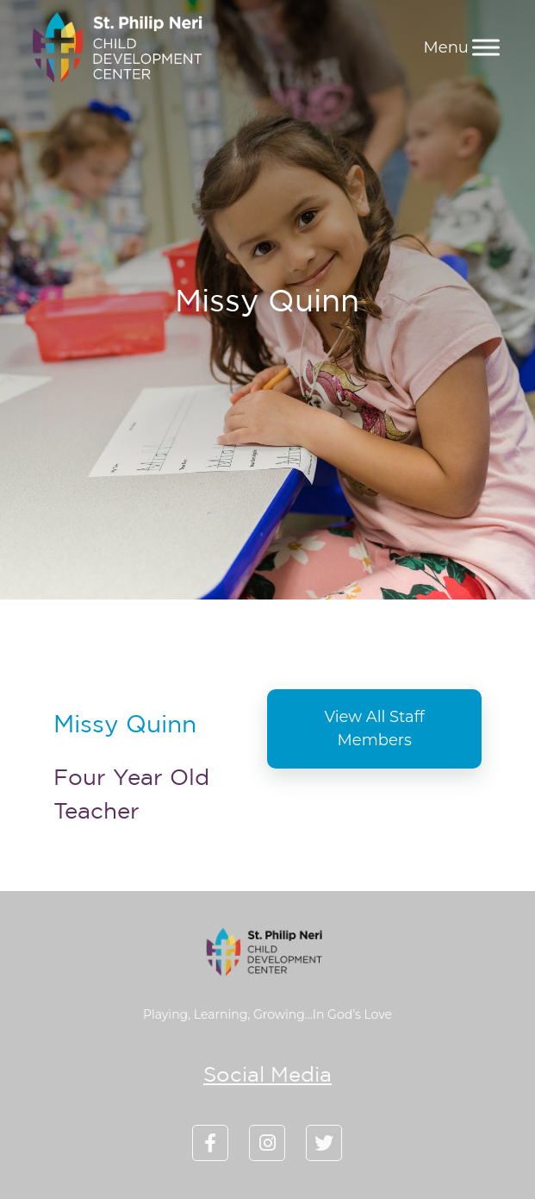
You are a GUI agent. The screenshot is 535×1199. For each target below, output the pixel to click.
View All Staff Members (374, 728)
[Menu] (486, 47)
